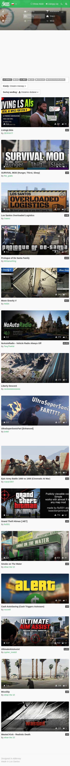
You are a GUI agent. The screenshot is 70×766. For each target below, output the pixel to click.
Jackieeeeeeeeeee (12, 389)
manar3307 (9, 482)
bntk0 (6, 431)
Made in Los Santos (10, 761)
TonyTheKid (9, 346)
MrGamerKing (10, 261)
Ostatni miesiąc (14, 86)
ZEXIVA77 (8, 133)
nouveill (7, 609)
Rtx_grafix (8, 176)
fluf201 (7, 524)
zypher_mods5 (10, 652)
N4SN (6, 304)
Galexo (7, 218)
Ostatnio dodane (20, 92)
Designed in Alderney (11, 758)
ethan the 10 (9, 567)
